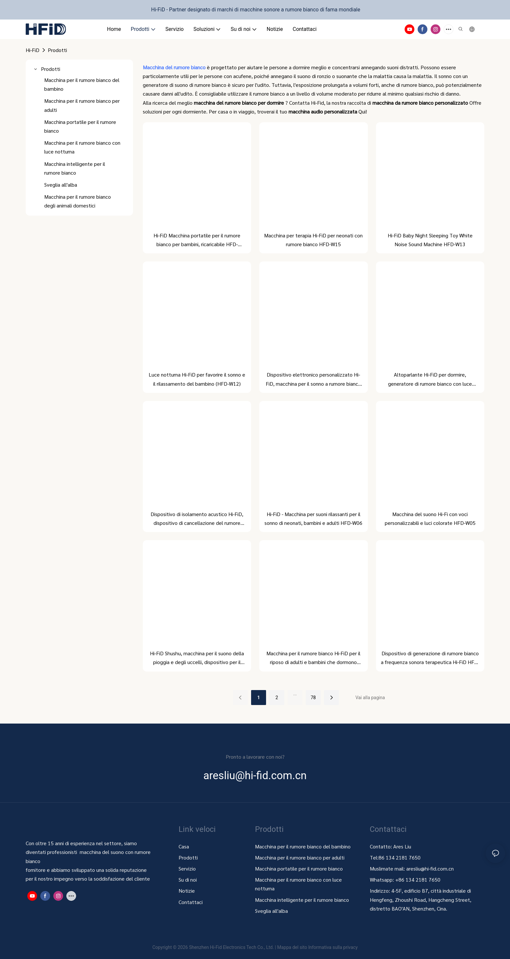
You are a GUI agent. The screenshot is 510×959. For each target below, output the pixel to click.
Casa (184, 846)
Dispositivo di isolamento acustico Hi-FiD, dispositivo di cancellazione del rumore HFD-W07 (197, 519)
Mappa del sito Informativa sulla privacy (317, 947)
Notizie (187, 890)
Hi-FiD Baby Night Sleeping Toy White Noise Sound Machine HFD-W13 (430, 239)
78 (313, 697)
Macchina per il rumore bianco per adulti (299, 857)
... (295, 693)
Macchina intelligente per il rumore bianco (302, 899)
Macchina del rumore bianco (175, 67)
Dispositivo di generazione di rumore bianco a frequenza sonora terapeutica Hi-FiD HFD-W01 (430, 658)
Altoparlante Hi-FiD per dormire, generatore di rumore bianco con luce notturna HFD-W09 (430, 379)
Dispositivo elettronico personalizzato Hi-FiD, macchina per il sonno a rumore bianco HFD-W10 (313, 379)
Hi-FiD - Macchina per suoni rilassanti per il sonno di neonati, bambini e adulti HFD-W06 (313, 518)
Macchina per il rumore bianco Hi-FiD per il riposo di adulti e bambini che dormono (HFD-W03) (313, 658)
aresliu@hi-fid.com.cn (430, 868)
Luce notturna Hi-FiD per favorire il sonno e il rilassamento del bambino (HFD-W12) (197, 379)
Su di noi (188, 879)
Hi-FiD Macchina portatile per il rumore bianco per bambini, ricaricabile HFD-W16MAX (197, 240)
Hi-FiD (32, 50)
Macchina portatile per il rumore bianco (299, 868)
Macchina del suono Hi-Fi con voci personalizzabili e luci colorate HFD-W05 (430, 518)
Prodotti (57, 50)
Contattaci (191, 902)
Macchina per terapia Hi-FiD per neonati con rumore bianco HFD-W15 (313, 239)
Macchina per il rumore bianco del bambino (303, 846)
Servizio (187, 868)
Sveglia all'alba (271, 910)
